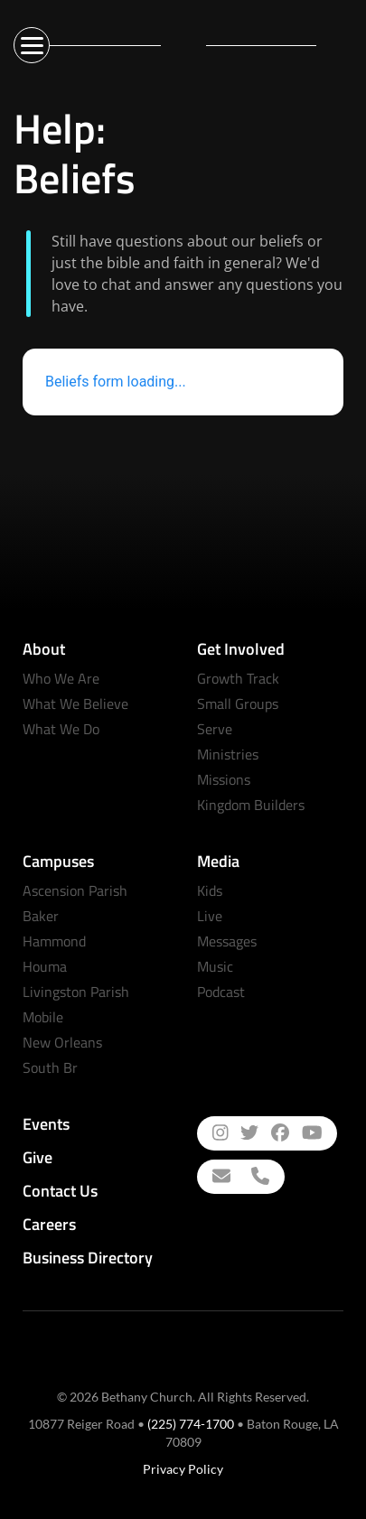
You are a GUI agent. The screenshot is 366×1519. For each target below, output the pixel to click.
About (44, 649)
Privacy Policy (183, 1469)
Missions (223, 779)
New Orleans (62, 1042)
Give (37, 1157)
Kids (209, 890)
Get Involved (241, 649)
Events (46, 1124)
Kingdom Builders (251, 804)
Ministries (227, 754)
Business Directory (88, 1257)
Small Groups (237, 703)
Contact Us (60, 1191)
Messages (227, 941)
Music (215, 966)
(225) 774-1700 (190, 1423)
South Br (50, 1067)
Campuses (58, 861)
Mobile (43, 1017)
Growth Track (238, 678)
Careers (49, 1224)
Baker (41, 916)
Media (218, 861)
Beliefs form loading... (115, 381)
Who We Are (61, 678)
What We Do (61, 729)
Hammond (54, 941)
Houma (45, 966)
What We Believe (75, 703)
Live (209, 916)
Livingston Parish (76, 991)
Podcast (221, 991)
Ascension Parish (75, 890)
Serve (214, 729)
